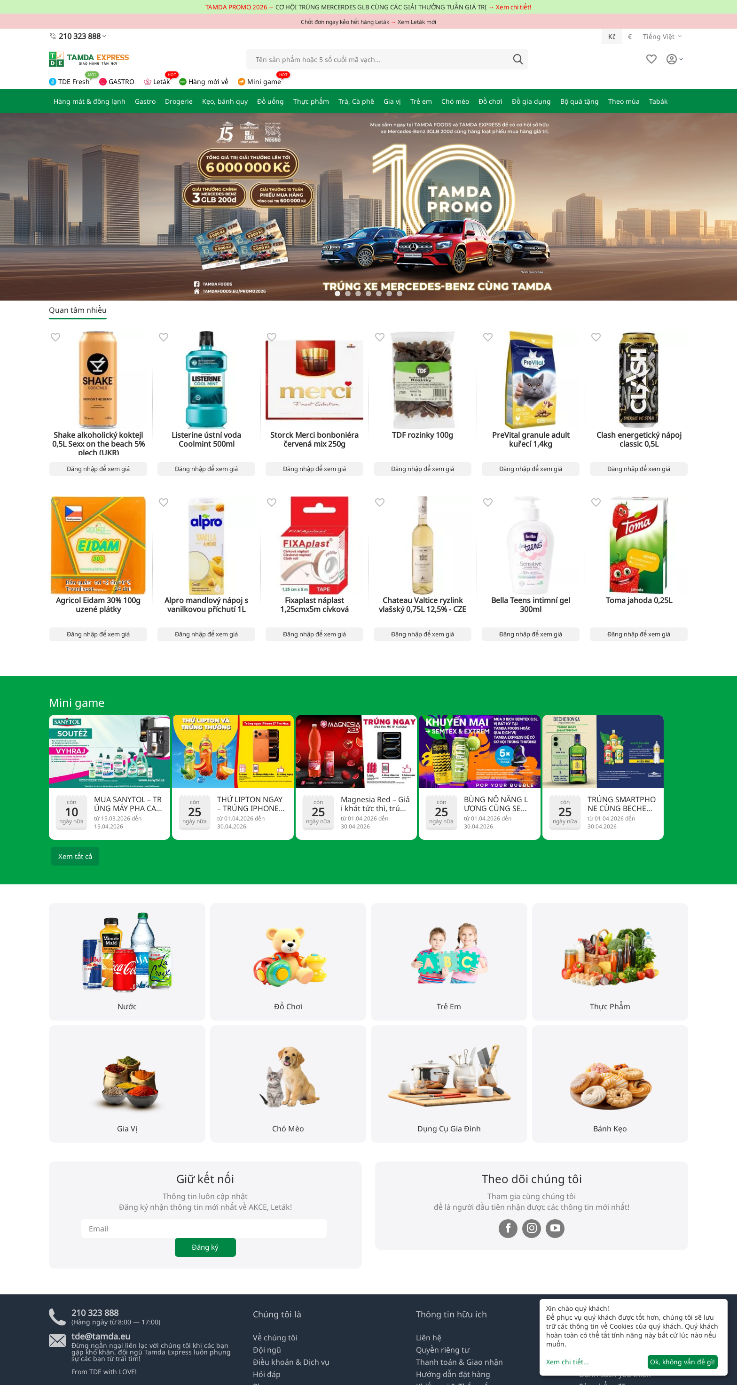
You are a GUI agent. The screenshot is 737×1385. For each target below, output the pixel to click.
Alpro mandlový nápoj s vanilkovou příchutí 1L (206, 603)
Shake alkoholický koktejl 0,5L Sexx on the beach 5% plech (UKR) (98, 441)
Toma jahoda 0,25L (639, 600)
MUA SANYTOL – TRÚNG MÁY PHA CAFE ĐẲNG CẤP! (128, 803)
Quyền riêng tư (440, 1353)
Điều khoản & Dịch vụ (287, 1364)
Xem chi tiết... (567, 1361)
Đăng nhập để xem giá (98, 468)
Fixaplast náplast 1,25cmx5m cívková (314, 603)
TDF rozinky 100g (422, 434)
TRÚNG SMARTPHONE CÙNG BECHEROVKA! (622, 803)
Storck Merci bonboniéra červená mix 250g (314, 438)
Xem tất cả (75, 855)
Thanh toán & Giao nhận (454, 1364)
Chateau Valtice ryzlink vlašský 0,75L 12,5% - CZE (422, 603)
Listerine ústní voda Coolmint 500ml (206, 438)
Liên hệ (427, 1342)
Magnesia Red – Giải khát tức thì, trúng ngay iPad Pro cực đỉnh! (374, 803)
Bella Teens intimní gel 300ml (530, 600)
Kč (612, 35)
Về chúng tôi (272, 1342)
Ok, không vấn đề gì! (682, 1361)
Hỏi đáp (265, 1374)
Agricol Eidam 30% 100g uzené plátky (98, 603)
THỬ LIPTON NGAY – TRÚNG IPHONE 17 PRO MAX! (251, 803)
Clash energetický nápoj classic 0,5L (639, 438)
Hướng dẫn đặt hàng (449, 1374)
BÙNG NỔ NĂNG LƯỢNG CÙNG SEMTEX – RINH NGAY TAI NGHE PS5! (498, 803)
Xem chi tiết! (514, 7)
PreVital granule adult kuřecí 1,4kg (531, 438)
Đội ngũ (265, 1353)
